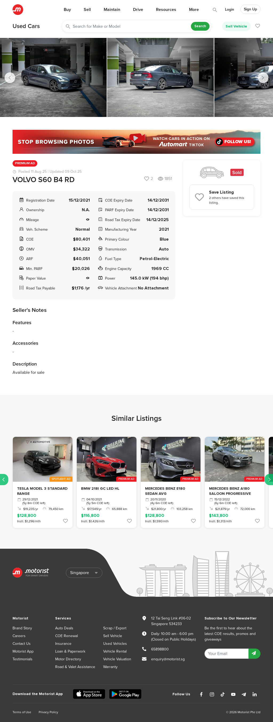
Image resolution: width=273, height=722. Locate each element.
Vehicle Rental (115, 651)
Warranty (110, 667)
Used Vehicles (115, 643)
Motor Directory (68, 659)
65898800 (160, 649)
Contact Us (22, 643)
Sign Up (250, 9)
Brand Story (22, 628)
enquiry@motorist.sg (168, 659)
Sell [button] (87, 9)
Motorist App (23, 651)
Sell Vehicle (236, 26)
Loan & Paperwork (70, 651)
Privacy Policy (48, 712)
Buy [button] (67, 9)
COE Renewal (66, 636)
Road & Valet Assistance (75, 667)
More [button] (194, 9)
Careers (19, 636)
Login (229, 9)
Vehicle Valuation (117, 659)
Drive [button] (138, 9)
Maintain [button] (112, 9)
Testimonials (23, 659)
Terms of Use (22, 712)
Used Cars (26, 26)
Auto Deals (64, 628)
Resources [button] (166, 9)
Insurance (63, 643)
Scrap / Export (114, 628)
